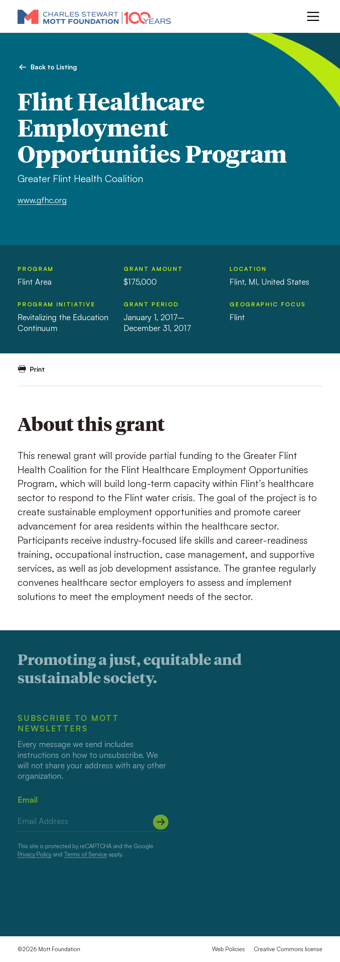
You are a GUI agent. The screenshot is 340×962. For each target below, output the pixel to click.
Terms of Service (85, 854)
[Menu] (313, 16)
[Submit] (160, 822)
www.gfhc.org (42, 200)
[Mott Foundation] (94, 16)
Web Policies (228, 949)
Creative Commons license (288, 949)
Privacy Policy (35, 854)
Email (28, 799)
